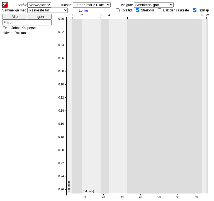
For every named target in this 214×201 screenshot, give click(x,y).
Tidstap (203, 10)
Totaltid (126, 10)
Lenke (83, 11)
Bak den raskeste (176, 10)
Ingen (39, 17)
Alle (14, 17)
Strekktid (147, 10)
